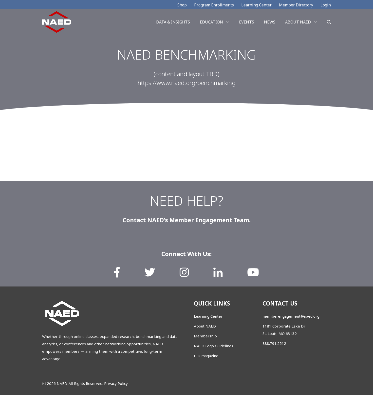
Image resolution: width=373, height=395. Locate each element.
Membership (205, 335)
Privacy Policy (116, 383)
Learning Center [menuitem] (256, 5)
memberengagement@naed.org (290, 316)
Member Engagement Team (209, 220)
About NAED (205, 326)
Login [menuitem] (325, 5)
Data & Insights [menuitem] (173, 23)
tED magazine (206, 355)
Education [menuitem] (211, 23)
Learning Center (208, 316)
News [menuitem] (269, 23)
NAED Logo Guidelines (213, 345)
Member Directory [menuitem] (296, 5)
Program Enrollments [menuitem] (214, 5)
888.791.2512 (274, 343)
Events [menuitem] (246, 23)
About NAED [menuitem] (298, 23)
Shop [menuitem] (182, 5)
